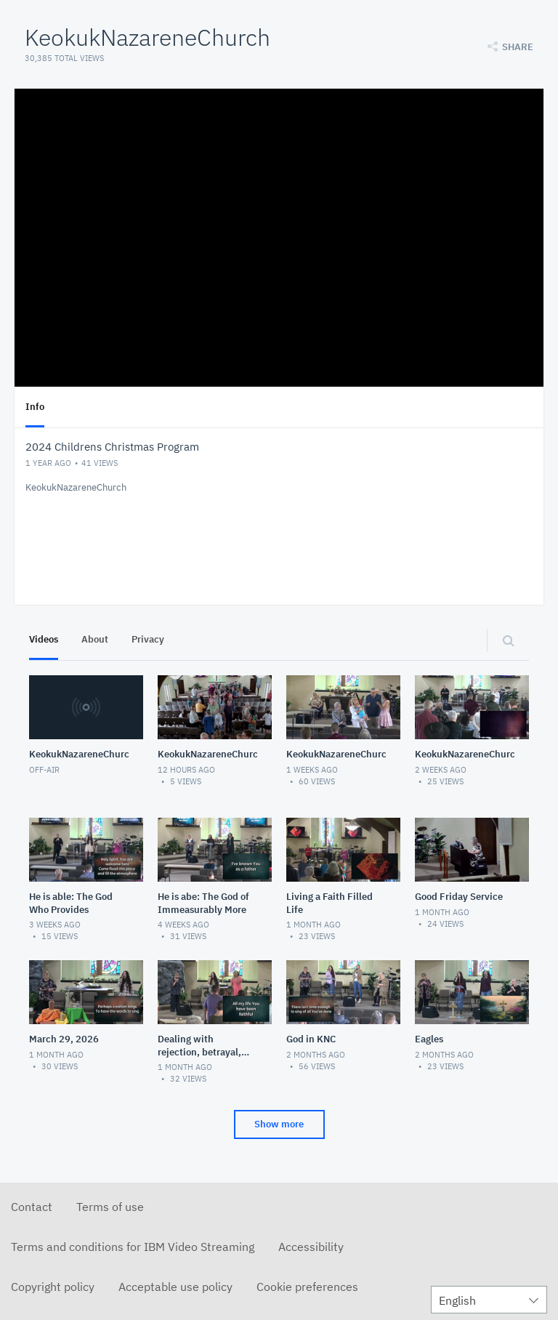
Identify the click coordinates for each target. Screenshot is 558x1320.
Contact (31, 1206)
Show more (279, 1124)
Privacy (148, 639)
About (94, 639)
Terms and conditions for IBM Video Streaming (132, 1246)
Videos (43, 639)
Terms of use (110, 1206)
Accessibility (311, 1246)
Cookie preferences (307, 1286)
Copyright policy (52, 1286)
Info (34, 407)
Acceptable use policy (175, 1286)
